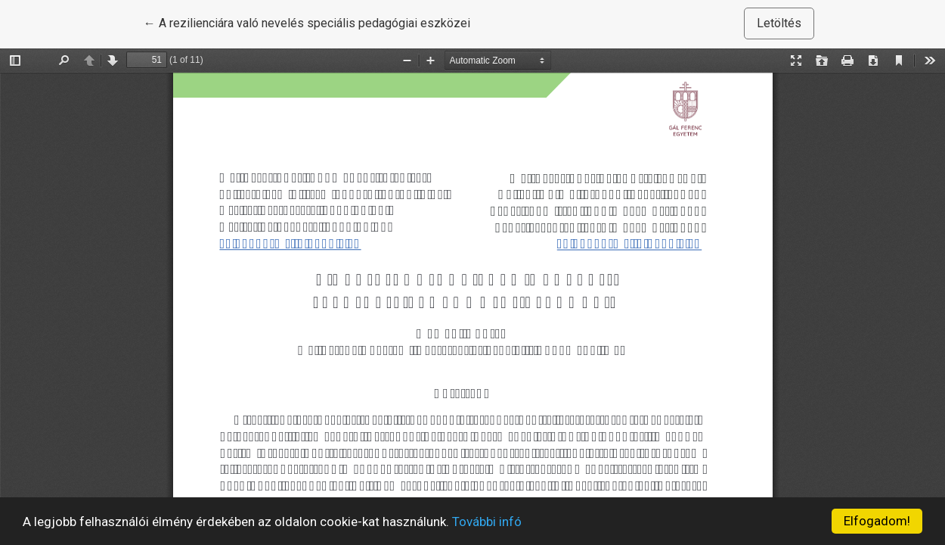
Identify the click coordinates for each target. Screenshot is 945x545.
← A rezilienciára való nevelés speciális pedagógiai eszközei (307, 22)
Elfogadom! (877, 520)
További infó (487, 521)
